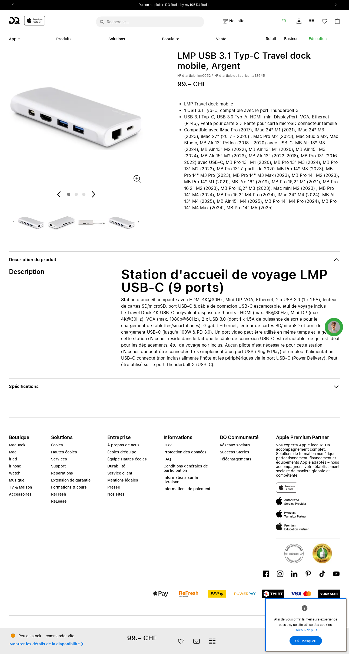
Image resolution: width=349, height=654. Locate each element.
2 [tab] (76, 194)
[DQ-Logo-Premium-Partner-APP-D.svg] (27, 20)
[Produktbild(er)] (137, 179)
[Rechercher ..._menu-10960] (150, 21)
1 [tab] (68, 194)
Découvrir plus (306, 630)
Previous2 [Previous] (15, 5)
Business (292, 38)
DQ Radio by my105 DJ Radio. (188, 5)
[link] (337, 22)
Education (318, 38)
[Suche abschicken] (102, 21)
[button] (299, 21)
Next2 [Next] (334, 5)
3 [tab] (83, 194)
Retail (271, 38)
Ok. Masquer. (305, 641)
